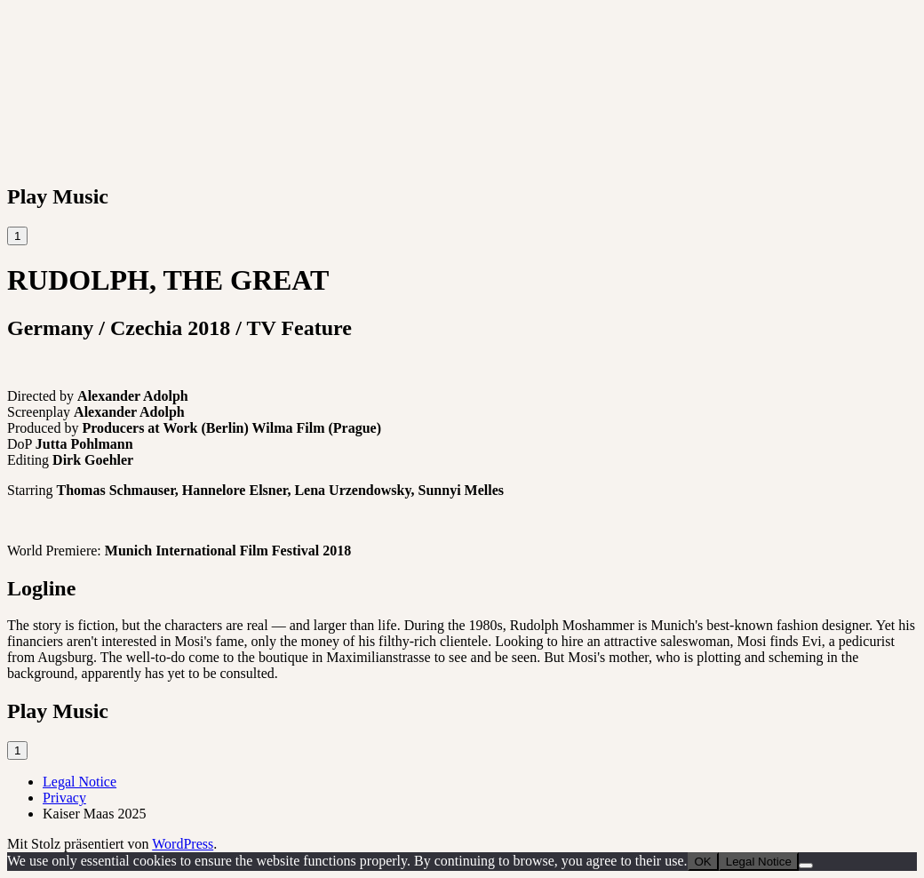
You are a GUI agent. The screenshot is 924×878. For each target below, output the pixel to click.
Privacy (64, 797)
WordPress (182, 843)
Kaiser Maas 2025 (94, 813)
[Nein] (806, 865)
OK (703, 861)
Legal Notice (79, 781)
